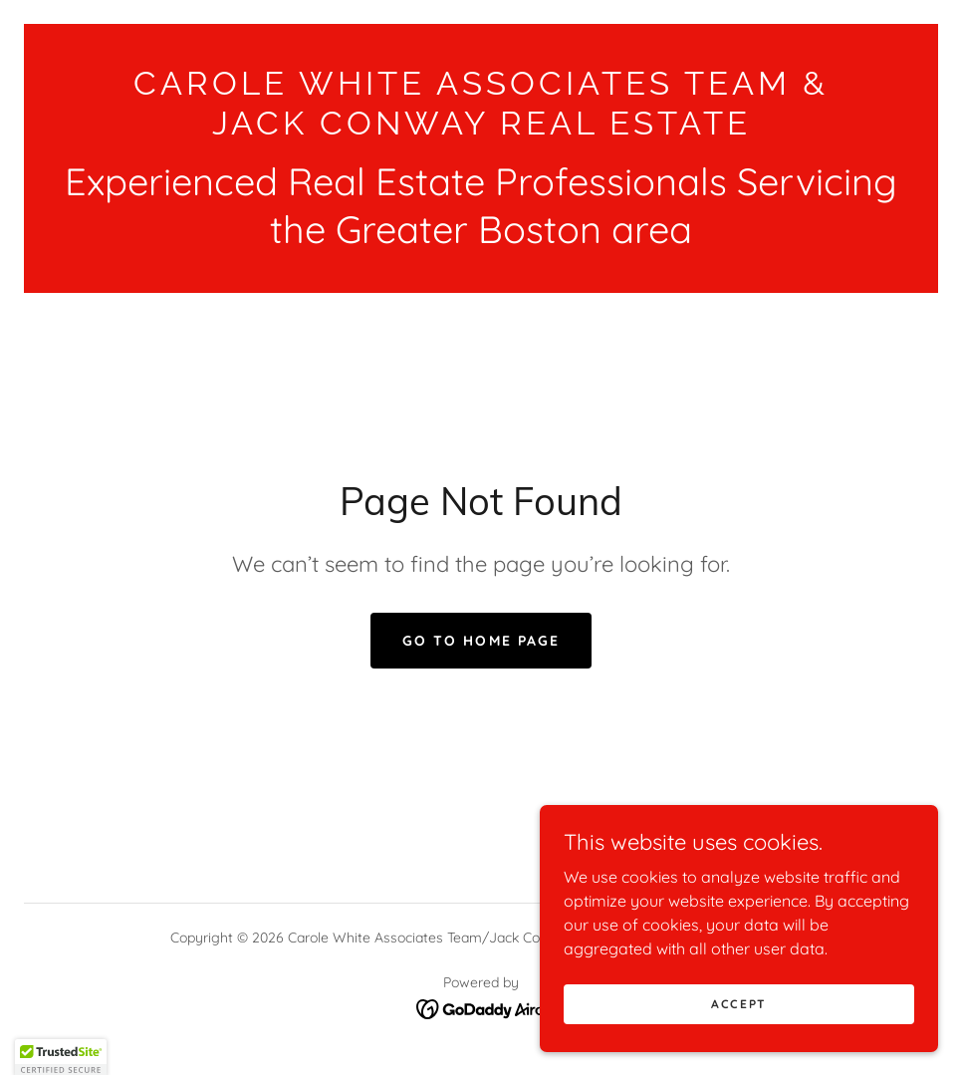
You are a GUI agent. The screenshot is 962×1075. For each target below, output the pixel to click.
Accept (739, 1030)
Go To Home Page (480, 641)
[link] (481, 128)
